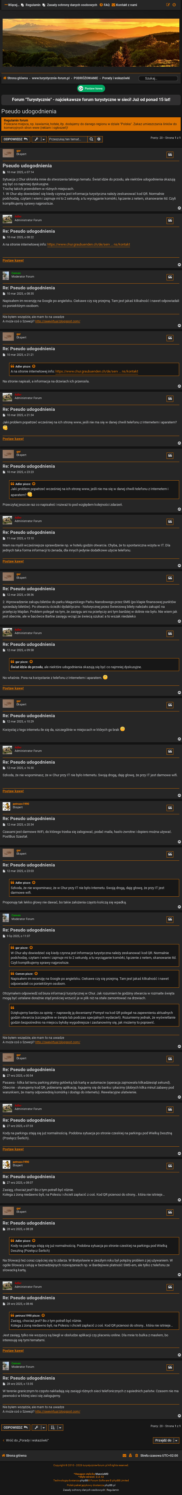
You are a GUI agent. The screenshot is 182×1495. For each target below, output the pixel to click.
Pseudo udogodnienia (28, 111)
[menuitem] (104, 5)
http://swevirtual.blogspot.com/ (57, 321)
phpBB (84, 1480)
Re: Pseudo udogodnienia (29, 231)
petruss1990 (21, 804)
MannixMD (102, 1473)
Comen (16, 273)
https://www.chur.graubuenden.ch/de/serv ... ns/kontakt (88, 244)
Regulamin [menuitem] (33, 5)
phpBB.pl (110, 1485)
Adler (18, 216)
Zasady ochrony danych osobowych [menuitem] (72, 5)
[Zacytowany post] (34, 366)
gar (18, 150)
